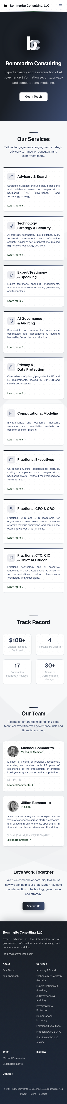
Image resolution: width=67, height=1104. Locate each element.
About (6, 964)
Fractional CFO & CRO (48, 1031)
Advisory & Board (46, 970)
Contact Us (33, 906)
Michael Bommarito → (20, 785)
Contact (8, 1073)
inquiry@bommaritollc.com (18, 954)
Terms (33, 1094)
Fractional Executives (48, 1026)
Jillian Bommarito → (19, 839)
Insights (41, 1051)
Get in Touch (33, 97)
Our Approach (11, 976)
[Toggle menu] (60, 5)
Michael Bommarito (14, 1058)
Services (41, 964)
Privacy (23, 1094)
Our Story (8, 970)
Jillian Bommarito (13, 1063)
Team (6, 1051)
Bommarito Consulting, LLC (26, 5)
